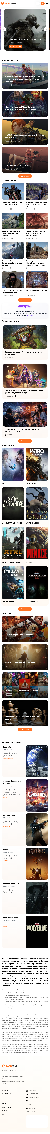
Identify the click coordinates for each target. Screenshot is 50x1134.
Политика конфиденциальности (33, 1111)
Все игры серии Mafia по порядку (19, 636)
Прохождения (6, 1109)
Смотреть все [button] (25, 176)
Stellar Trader (8, 603)
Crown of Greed (33, 524)
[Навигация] (47, 3)
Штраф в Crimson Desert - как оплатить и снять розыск (12, 292)
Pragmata (7, 749)
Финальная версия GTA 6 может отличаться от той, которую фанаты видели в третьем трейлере (24, 78)
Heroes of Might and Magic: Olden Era (22, 113)
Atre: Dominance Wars (12, 564)
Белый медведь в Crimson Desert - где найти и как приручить (11, 234)
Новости (12, 42)
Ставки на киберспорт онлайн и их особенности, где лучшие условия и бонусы (24, 393)
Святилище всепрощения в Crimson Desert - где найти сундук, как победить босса (35, 264)
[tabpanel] (25, 30)
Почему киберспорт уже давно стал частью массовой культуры (22, 432)
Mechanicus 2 (32, 603)
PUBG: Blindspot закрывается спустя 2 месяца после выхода (24, 136)
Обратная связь (32, 1103)
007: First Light (9, 817)
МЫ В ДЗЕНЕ (31, 1092)
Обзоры (4, 1112)
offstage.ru (30, 316)
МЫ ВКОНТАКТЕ (32, 1096)
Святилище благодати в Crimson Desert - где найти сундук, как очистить (11, 264)
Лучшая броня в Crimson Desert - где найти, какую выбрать (13, 203)
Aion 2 (5, 484)
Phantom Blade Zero (11, 885)
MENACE (30, 564)
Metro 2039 (19, 42)
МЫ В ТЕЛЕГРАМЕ (32, 1099)
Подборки (8, 640)
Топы (4, 1102)
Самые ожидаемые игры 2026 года (20, 664)
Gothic (6, 851)
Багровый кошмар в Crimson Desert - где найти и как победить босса (35, 234)
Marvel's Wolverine (10, 919)
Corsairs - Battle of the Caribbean (12, 784)
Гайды (4, 1116)
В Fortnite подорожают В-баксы (18, 165)
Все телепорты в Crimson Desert (34, 292)
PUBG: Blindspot (17, 141)
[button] (38, 3)
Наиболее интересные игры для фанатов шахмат (22, 719)
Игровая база (6, 1095)
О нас (29, 1106)
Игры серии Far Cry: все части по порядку (22, 692)
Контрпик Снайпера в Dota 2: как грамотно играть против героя (24, 354)
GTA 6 (14, 85)
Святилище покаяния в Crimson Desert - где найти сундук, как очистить (36, 204)
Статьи (4, 1105)
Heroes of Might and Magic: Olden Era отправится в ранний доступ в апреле (20, 108)
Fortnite (15, 169)
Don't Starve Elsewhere (12, 524)
